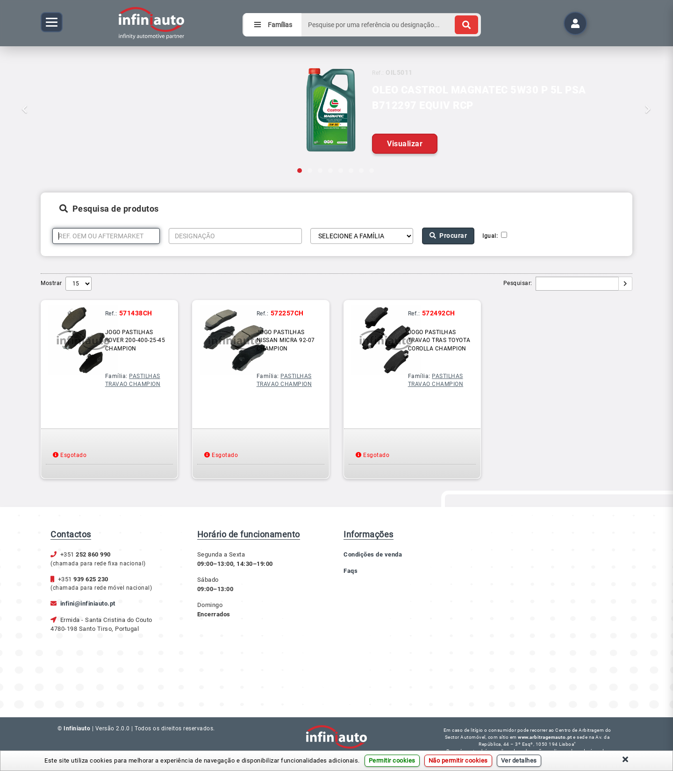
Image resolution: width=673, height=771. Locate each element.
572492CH (438, 313)
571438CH (135, 313)
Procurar (448, 235)
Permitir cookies (392, 760)
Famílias (273, 25)
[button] (50, 91)
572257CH (287, 313)
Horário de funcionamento (248, 534)
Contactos (70, 534)
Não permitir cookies (458, 760)
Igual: (491, 236)
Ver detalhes (519, 760)
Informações (369, 534)
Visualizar (404, 143)
